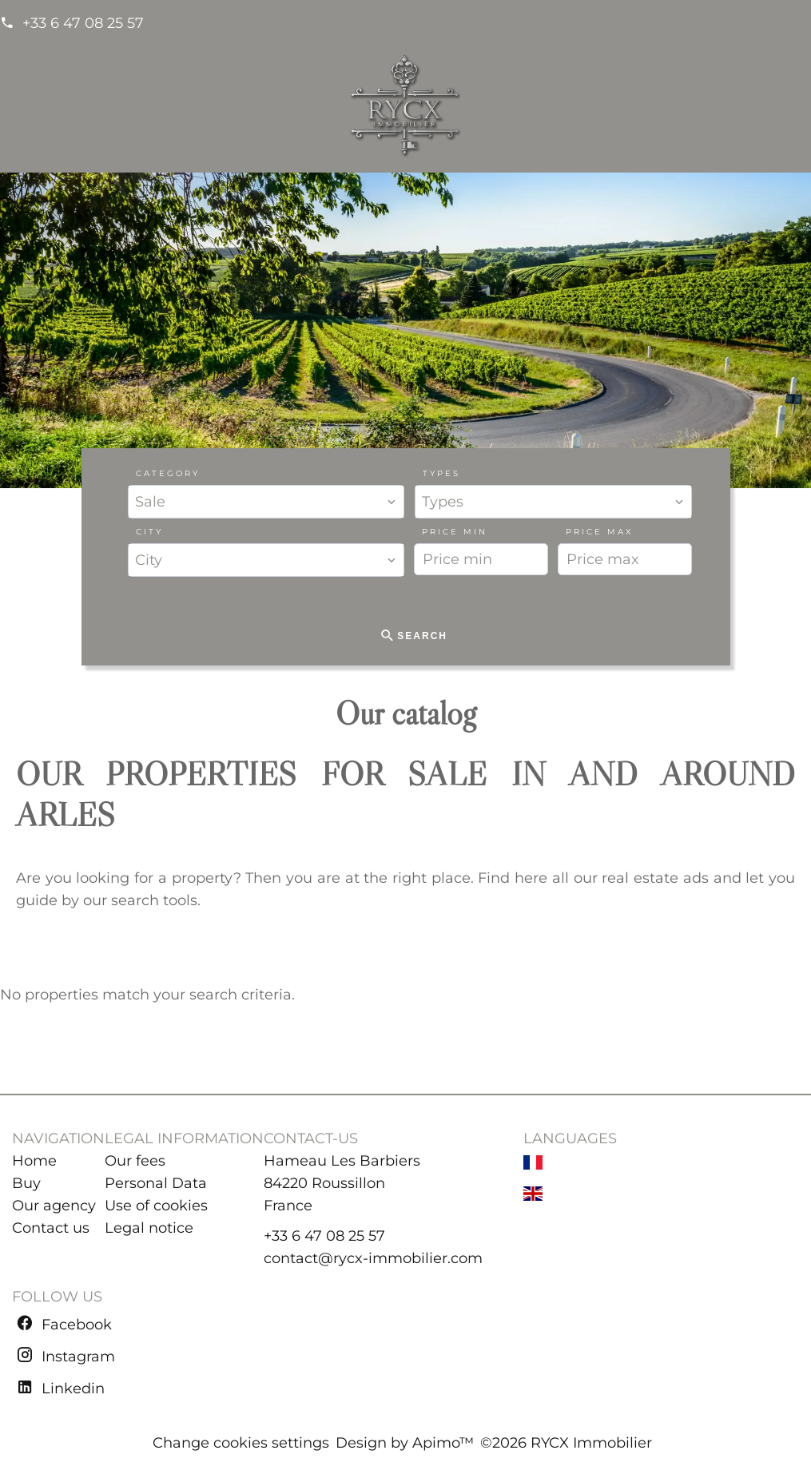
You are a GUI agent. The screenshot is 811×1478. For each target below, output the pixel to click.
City (149, 531)
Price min (454, 531)
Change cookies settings (241, 1443)
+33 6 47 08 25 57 (83, 23)
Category (168, 473)
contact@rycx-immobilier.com (373, 1258)
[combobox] (266, 502)
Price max (600, 531)
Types (441, 473)
